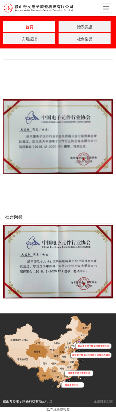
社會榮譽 (84, 39)
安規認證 (29, 39)
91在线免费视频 (57, 409)
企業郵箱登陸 (103, 401)
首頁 (29, 27)
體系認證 (84, 27)
